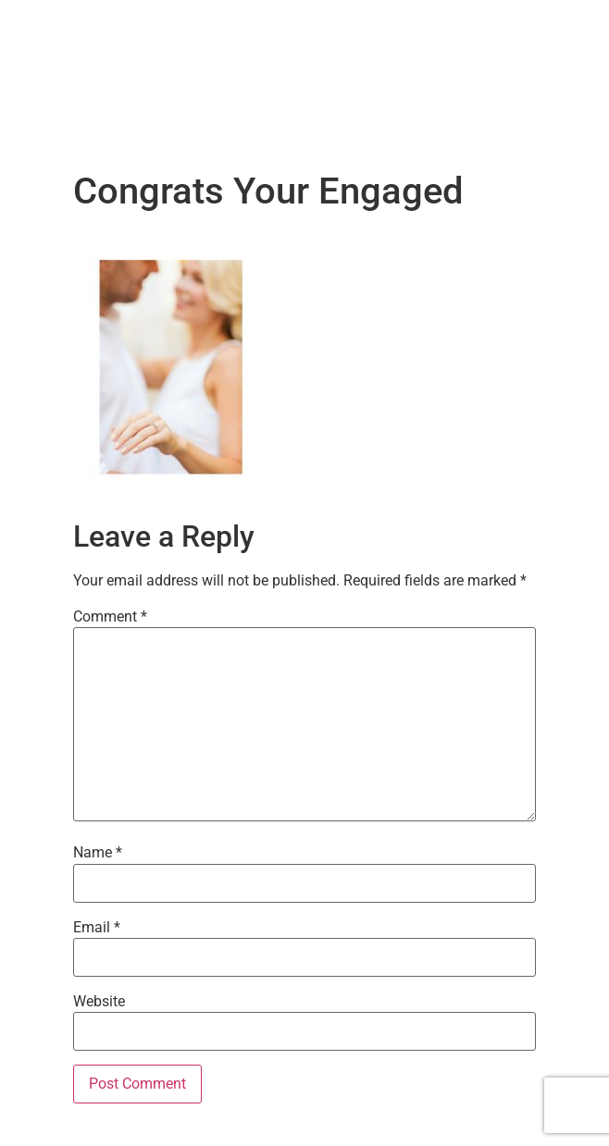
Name (97, 852)
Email (96, 927)
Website (99, 1001)
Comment (110, 617)
